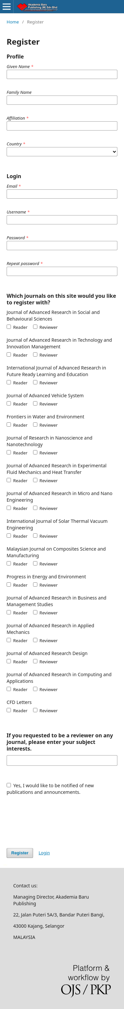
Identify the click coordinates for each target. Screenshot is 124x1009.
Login (44, 853)
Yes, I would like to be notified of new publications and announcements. (50, 788)
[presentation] (57, 818)
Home (13, 22)
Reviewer (45, 327)
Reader (17, 327)
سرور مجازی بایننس (6, 864)
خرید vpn (4, 864)
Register (19, 852)
